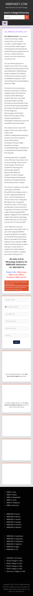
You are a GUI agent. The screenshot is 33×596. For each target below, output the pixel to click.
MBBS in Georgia (20, 277)
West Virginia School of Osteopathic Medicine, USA (16, 283)
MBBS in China (13, 275)
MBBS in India (21, 272)
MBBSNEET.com (16, 4)
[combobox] (6, 307)
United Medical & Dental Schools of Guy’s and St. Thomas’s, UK (15, 288)
